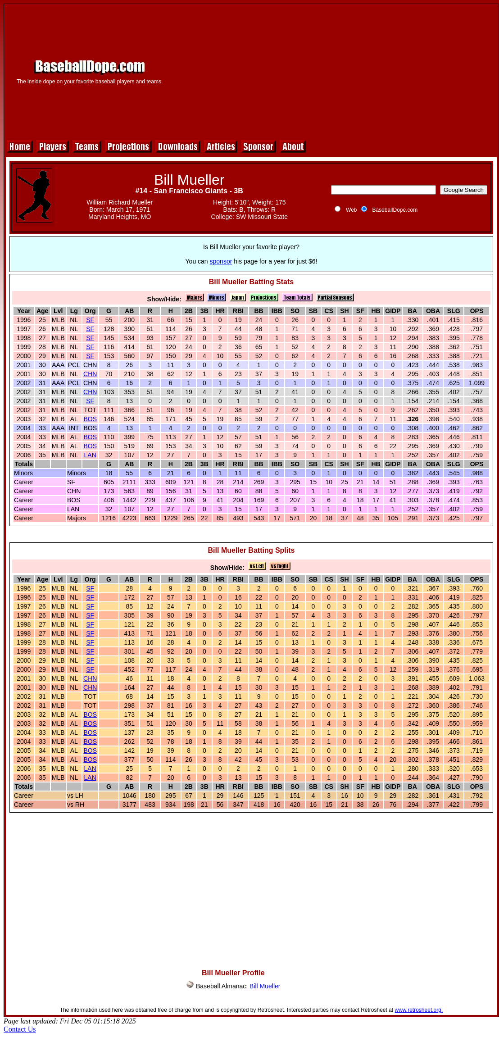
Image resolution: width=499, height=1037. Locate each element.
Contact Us (20, 1029)
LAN (90, 455)
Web (351, 210)
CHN (90, 374)
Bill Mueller (265, 986)
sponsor (221, 261)
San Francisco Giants (190, 191)
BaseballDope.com (394, 210)
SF (90, 319)
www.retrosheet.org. (419, 1010)
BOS (90, 419)
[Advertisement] (334, 71)
